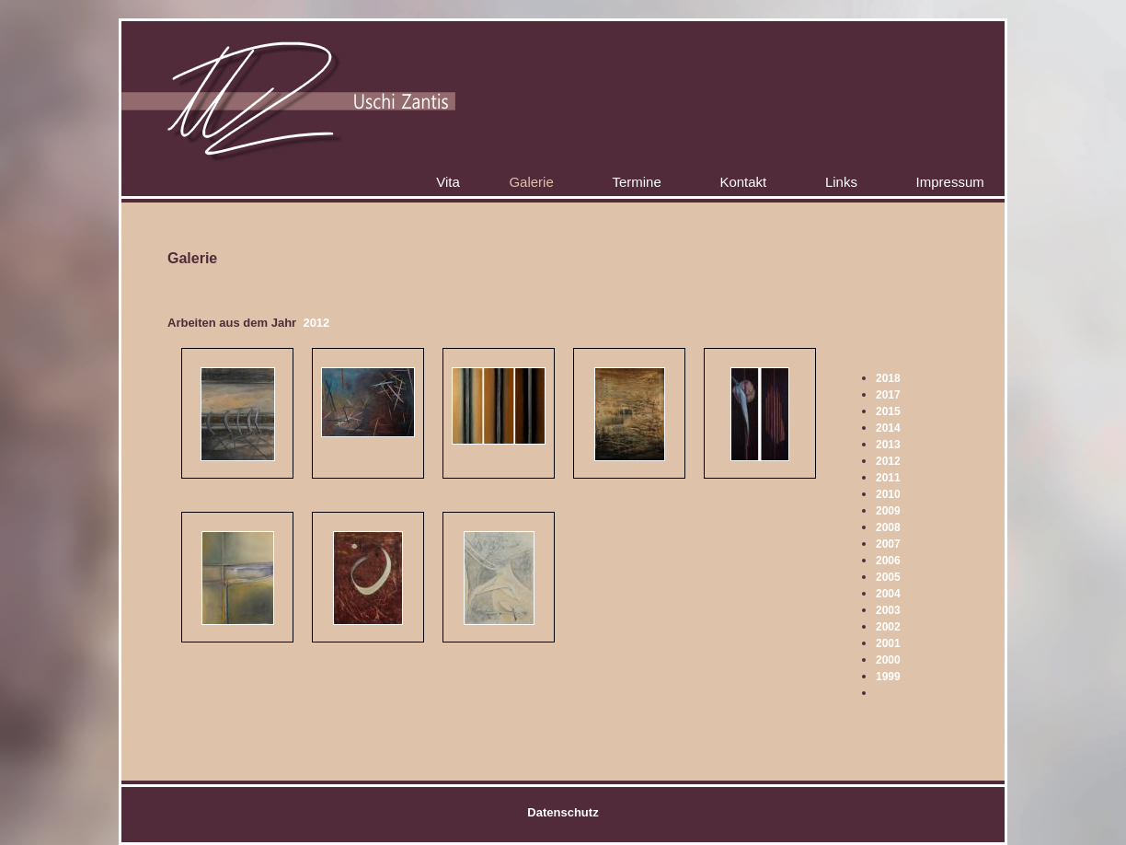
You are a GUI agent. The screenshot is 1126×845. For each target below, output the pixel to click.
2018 (888, 378)
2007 (888, 544)
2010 (888, 494)
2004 (888, 593)
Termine (636, 182)
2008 (888, 527)
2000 (888, 660)
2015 (888, 411)
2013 (888, 444)
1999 (888, 676)
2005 (888, 577)
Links (841, 182)
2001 (888, 643)
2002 (888, 626)
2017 (888, 394)
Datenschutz (562, 812)
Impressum (950, 182)
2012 (888, 461)
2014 (888, 428)
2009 (888, 510)
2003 (888, 610)
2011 (888, 477)
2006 (888, 560)
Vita (448, 182)
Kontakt (742, 182)
